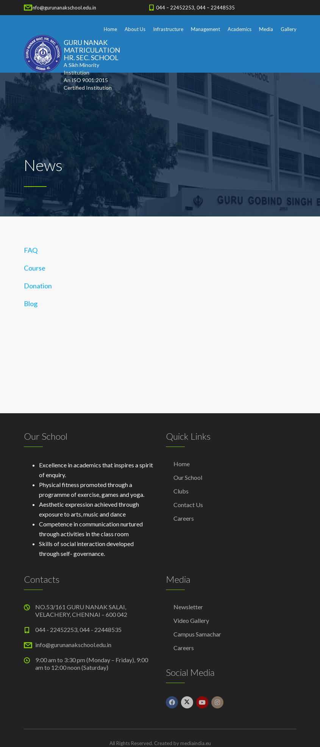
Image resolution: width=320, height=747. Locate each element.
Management (205, 29)
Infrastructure (168, 29)
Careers (183, 518)
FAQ (30, 250)
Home (110, 29)
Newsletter (188, 606)
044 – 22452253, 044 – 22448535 (195, 8)
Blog (30, 303)
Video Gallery (191, 620)
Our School (187, 477)
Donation (38, 286)
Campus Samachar (197, 634)
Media (266, 29)
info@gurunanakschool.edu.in (63, 8)
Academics (239, 29)
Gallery (289, 29)
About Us (135, 29)
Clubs (181, 491)
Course (34, 268)
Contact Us (188, 504)
